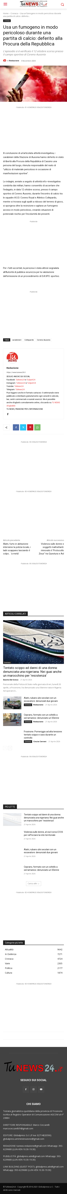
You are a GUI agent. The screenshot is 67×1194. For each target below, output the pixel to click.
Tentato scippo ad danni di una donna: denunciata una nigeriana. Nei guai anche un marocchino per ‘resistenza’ (32, 671)
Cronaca (14, 13)
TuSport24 (31, 380)
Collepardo (29, 340)
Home (6, 13)
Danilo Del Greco (10, 680)
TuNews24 (20, 380)
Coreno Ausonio (43, 340)
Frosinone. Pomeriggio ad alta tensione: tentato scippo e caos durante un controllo (43, 734)
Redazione (14, 60)
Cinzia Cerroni (39, 741)
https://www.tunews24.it (16, 372)
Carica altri (33, 883)
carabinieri (16, 340)
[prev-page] (5, 748)
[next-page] (10, 748)
